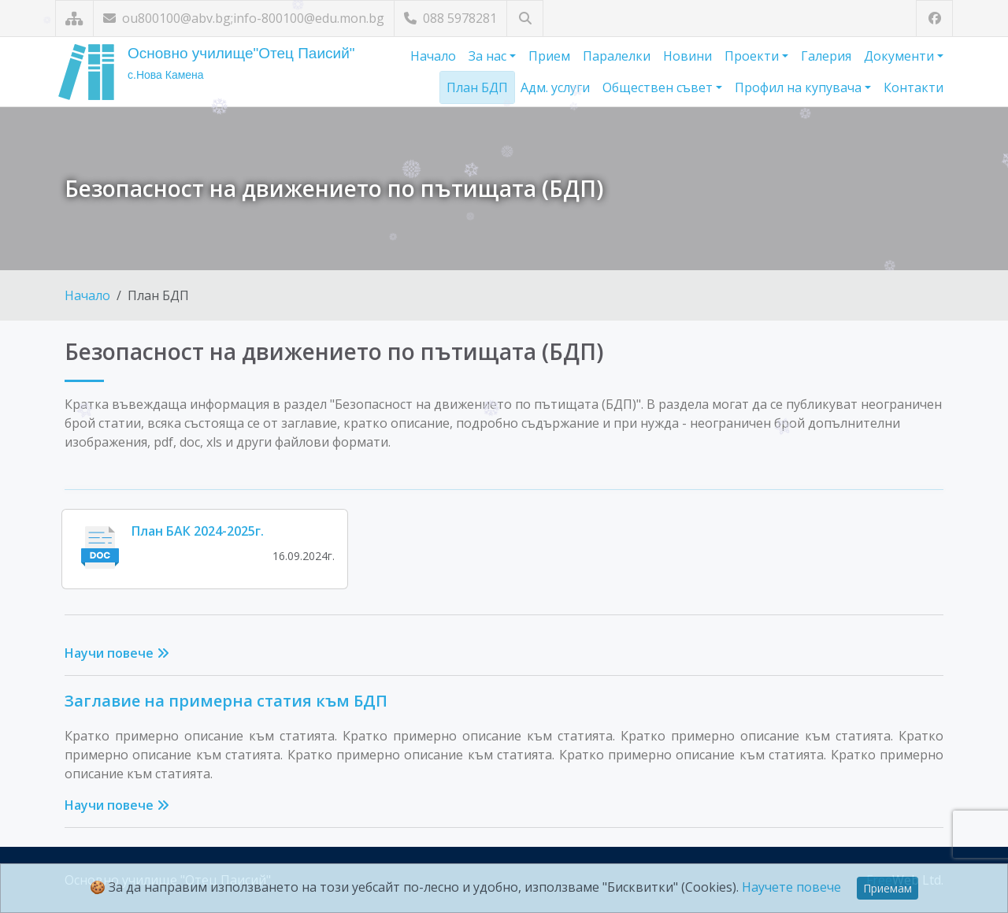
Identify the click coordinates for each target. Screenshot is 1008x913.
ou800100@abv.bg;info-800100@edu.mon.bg (243, 18)
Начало (433, 56)
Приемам (887, 888)
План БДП (477, 87)
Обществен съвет (659, 87)
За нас (489, 56)
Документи (900, 56)
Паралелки (616, 56)
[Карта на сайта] (74, 18)
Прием (549, 56)
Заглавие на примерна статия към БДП (226, 700)
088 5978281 (450, 18)
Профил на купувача (800, 87)
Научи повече (117, 653)
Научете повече (791, 887)
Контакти (913, 87)
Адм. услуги (555, 87)
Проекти (753, 56)
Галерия (826, 56)
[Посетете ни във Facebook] (934, 18)
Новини (687, 56)
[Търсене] (525, 18)
